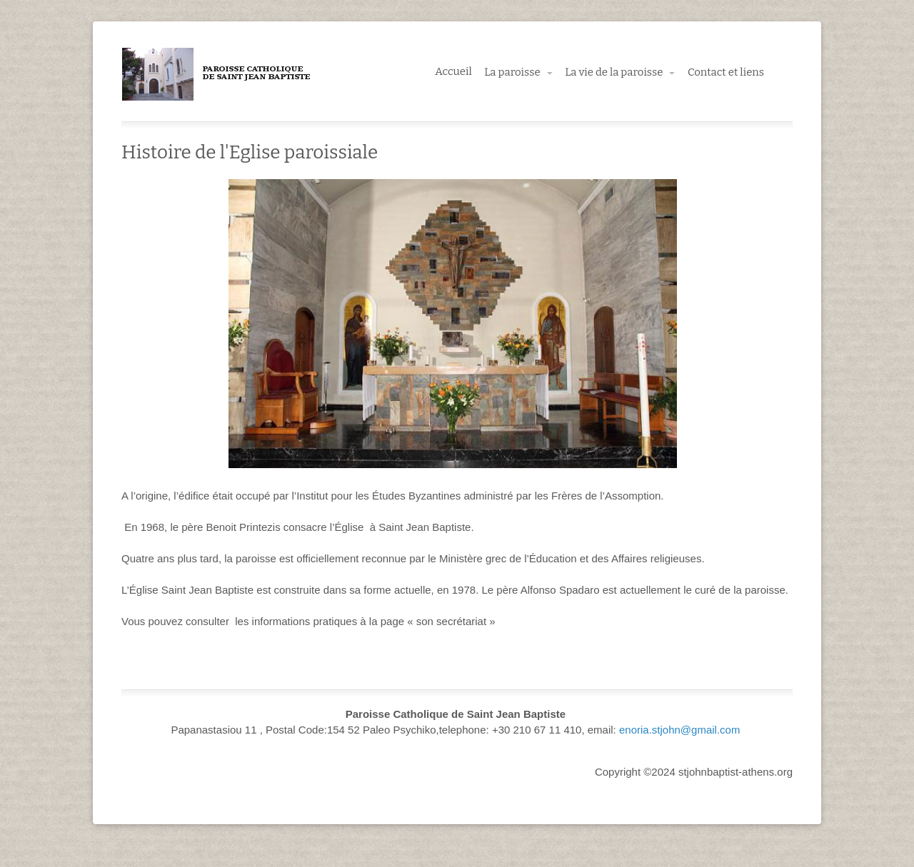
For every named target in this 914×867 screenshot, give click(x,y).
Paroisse (217, 74)
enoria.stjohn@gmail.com (679, 730)
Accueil (453, 71)
